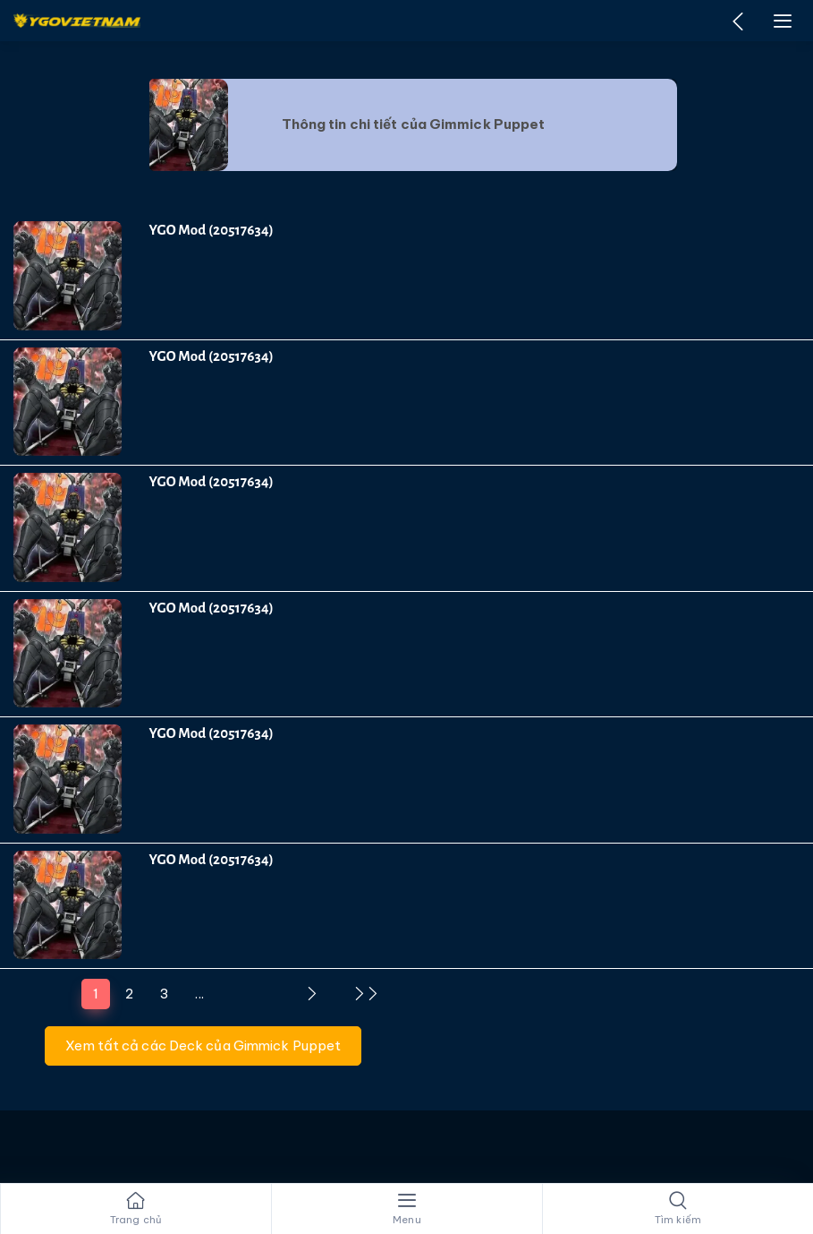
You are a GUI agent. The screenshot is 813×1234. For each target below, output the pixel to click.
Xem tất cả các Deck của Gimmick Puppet (203, 1045)
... (199, 993)
